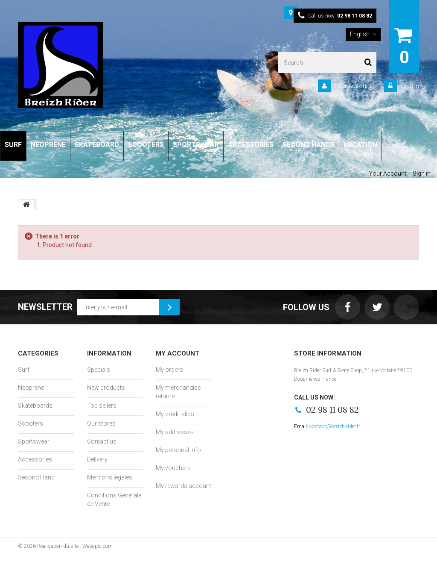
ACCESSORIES (251, 145)
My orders (169, 369)
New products (106, 387)
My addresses (175, 432)
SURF (13, 145)
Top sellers (102, 405)
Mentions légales (109, 477)
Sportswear (34, 441)
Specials (98, 369)
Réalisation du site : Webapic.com (75, 546)
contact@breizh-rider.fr (334, 426)
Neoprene (31, 387)
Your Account (352, 85)
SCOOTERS (146, 145)
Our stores (101, 423)
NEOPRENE (48, 145)
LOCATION (360, 145)
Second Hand (36, 477)
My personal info (178, 450)
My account (177, 353)
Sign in (409, 85)
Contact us (102, 441)
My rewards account (183, 485)
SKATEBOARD (97, 145)
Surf (23, 369)
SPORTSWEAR (196, 145)
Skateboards (35, 405)
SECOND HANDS (309, 145)
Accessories (35, 459)
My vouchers (173, 467)
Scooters (30, 423)
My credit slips (175, 414)
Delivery (97, 459)
